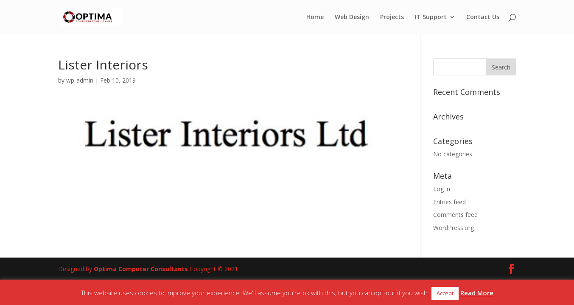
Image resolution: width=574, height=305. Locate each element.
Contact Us (482, 17)
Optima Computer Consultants (141, 269)
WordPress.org (453, 228)
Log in (441, 189)
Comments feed (455, 215)
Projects (392, 17)
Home (315, 17)
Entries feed (449, 202)
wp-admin (79, 80)
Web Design (352, 17)
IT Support (431, 17)
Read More (476, 292)
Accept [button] (445, 293)
